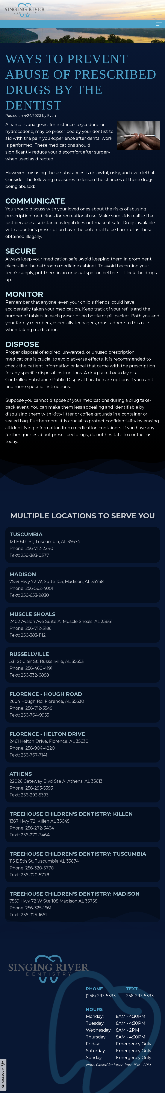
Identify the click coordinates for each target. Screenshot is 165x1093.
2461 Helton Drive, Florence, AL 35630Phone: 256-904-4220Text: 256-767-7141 (48, 754)
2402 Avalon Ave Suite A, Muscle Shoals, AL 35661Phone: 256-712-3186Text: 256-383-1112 (60, 634)
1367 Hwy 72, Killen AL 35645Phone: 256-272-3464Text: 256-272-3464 (71, 834)
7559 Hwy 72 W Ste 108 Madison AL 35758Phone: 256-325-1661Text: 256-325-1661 (74, 914)
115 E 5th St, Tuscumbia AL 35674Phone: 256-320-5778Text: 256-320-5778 (77, 874)
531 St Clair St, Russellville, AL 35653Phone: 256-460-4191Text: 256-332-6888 (46, 674)
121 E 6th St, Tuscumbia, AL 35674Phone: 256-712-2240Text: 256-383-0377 (44, 554)
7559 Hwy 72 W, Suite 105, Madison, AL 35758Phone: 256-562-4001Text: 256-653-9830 (56, 594)
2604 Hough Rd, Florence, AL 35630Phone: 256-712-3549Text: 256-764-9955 (46, 714)
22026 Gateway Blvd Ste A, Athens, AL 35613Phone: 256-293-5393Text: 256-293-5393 (55, 794)
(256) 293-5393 (101, 995)
